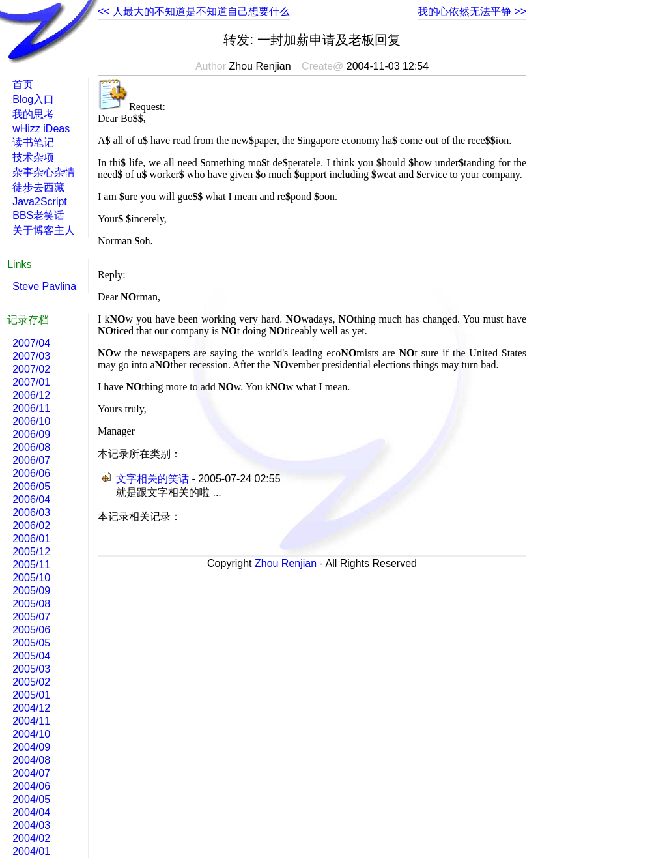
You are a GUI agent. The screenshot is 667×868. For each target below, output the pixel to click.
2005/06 (31, 629)
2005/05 (31, 642)
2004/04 (31, 812)
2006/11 (31, 408)
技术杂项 (33, 157)
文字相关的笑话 (152, 478)
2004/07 (31, 773)
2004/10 (31, 734)
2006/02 (31, 525)
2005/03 (31, 668)
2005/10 (31, 577)
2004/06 (31, 786)
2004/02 (31, 838)
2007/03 (31, 356)
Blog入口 (33, 99)
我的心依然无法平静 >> (472, 11)
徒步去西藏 (38, 187)
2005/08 (31, 603)
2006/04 (31, 499)
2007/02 (31, 369)
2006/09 (31, 434)
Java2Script (39, 201)
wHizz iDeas (41, 128)
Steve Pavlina (44, 286)
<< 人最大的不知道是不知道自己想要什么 (194, 11)
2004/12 (31, 708)
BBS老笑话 (38, 215)
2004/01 (31, 851)
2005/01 (31, 695)
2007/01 (31, 382)
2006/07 (31, 460)
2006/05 (31, 486)
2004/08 (31, 760)
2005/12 (31, 551)
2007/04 (31, 343)
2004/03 (31, 825)
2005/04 (31, 655)
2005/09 (31, 590)
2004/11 (31, 721)
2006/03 (31, 512)
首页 (22, 84)
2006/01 (31, 538)
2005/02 (31, 681)
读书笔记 (33, 142)
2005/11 (31, 564)
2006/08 (31, 447)
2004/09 (31, 747)
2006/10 (31, 421)
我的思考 (33, 114)
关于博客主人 (43, 230)
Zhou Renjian (286, 563)
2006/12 (31, 395)
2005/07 (31, 616)
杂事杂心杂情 (43, 172)
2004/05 (31, 799)
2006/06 (31, 473)
